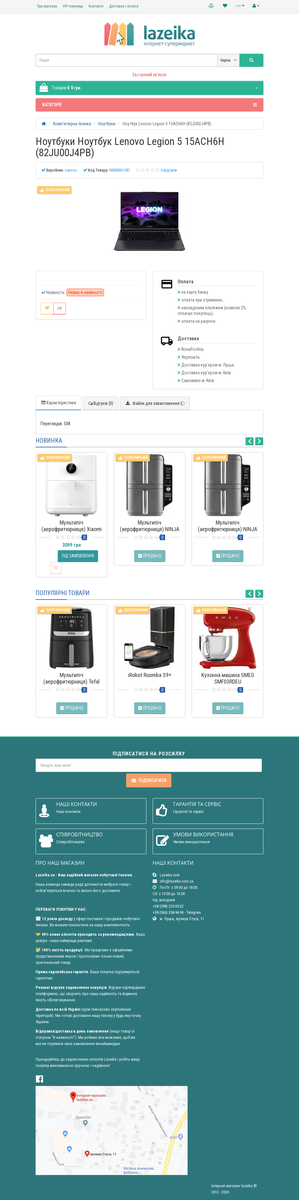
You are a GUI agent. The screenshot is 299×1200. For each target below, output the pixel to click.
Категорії (149, 105)
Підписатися (148, 780)
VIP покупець (73, 6)
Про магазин (47, 6)
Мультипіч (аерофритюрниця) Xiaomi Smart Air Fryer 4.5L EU (72, 529)
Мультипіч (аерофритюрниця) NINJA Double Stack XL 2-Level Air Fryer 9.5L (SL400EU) (149, 532)
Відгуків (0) (100, 403)
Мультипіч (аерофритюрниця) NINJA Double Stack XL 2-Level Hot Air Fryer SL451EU (227, 532)
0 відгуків (169, 170)
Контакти (96, 6)
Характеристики (58, 402)
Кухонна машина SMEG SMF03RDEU (227, 678)
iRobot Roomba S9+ (149, 675)
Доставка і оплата (123, 6)
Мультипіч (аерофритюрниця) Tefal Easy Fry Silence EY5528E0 (71, 681)
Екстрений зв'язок (150, 74)
